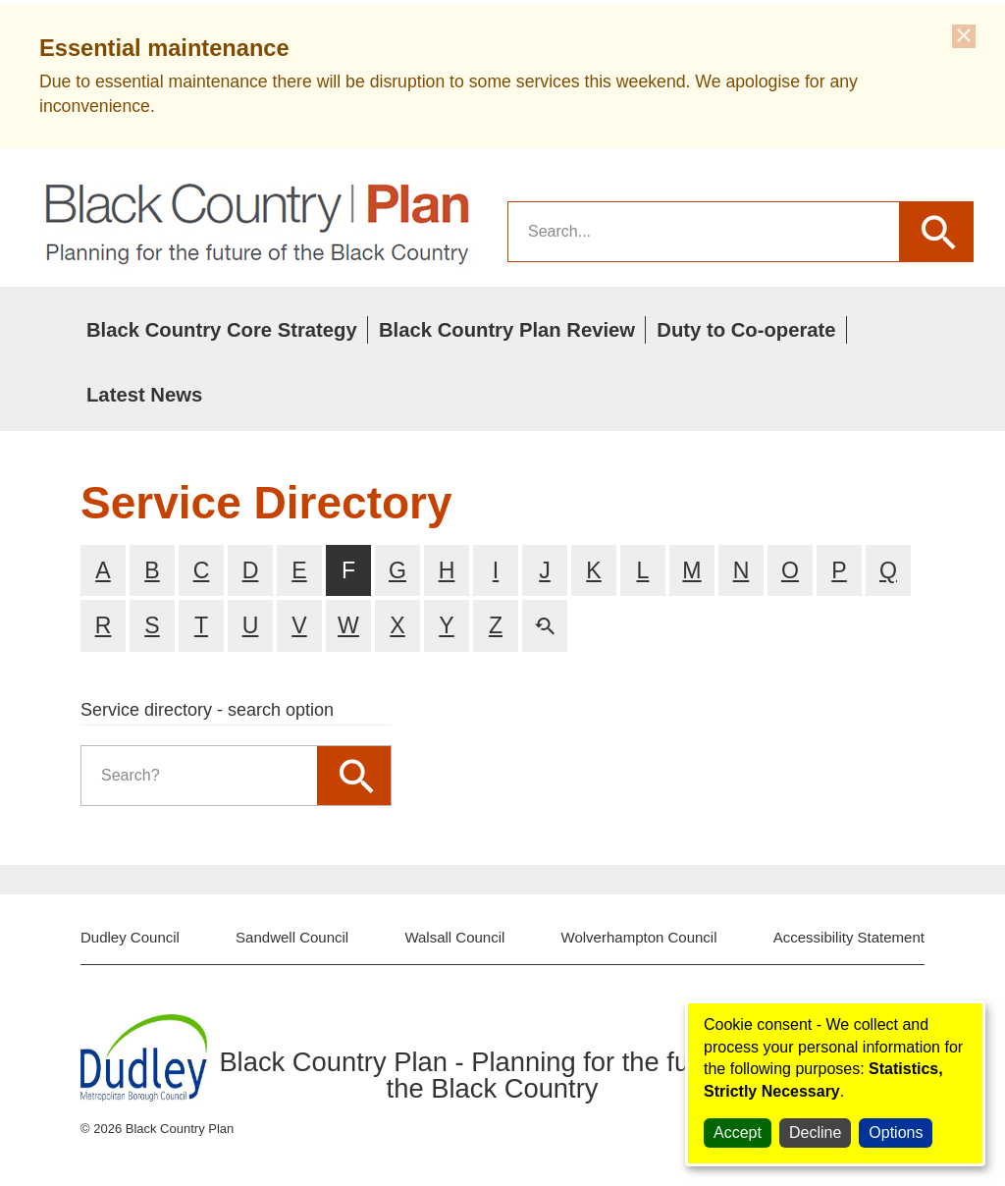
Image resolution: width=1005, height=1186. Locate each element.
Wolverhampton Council (639, 937)
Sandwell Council (292, 937)
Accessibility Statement (849, 937)
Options (896, 1132)
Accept (738, 1132)
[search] (703, 231)
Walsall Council (454, 937)
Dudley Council (130, 937)
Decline (815, 1132)
